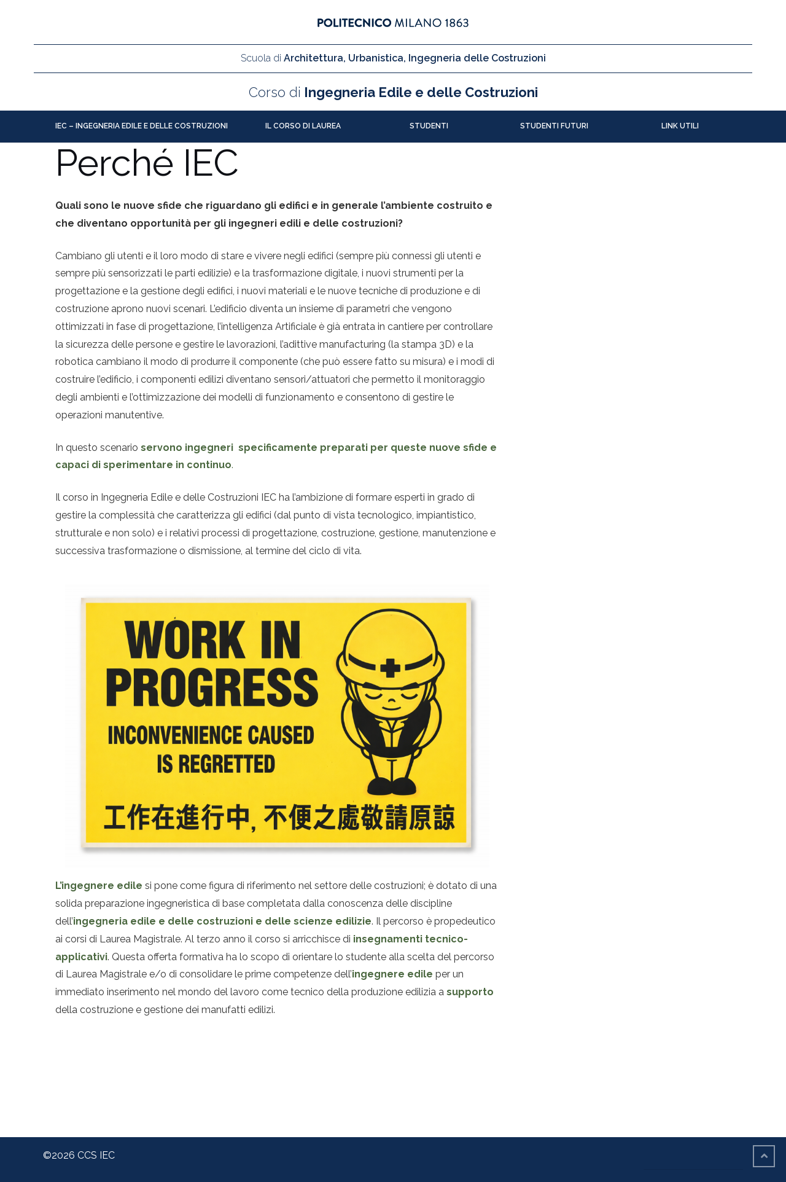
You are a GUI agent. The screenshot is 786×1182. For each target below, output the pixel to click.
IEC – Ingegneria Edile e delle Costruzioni (141, 126)
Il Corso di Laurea (303, 126)
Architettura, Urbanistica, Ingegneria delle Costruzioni (393, 58)
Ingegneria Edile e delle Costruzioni (393, 92)
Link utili (680, 126)
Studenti (429, 126)
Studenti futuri (554, 126)
